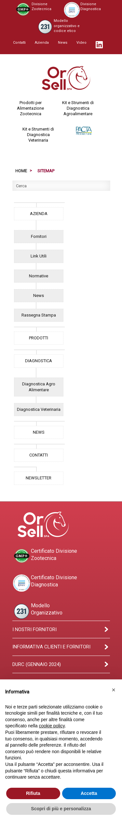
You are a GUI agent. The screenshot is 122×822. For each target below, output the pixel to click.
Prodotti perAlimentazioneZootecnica (30, 108)
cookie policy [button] (52, 725)
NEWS (39, 432)
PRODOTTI (38, 337)
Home (21, 170)
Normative (38, 275)
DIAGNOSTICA (38, 360)
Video (81, 42)
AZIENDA (38, 213)
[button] (113, 690)
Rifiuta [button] (33, 793)
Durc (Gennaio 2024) (36, 664)
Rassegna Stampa (38, 315)
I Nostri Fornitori (34, 629)
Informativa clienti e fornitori (51, 647)
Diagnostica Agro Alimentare (38, 386)
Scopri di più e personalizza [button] (61, 808)
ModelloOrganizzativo (37, 611)
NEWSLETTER (38, 477)
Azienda (42, 42)
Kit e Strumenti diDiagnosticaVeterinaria (38, 135)
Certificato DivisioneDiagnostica (44, 583)
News (62, 42)
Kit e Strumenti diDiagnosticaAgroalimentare (78, 108)
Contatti (19, 42)
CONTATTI (38, 455)
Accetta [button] (89, 793)
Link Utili (39, 256)
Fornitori (39, 236)
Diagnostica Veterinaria (39, 409)
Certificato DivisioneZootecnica (44, 556)
